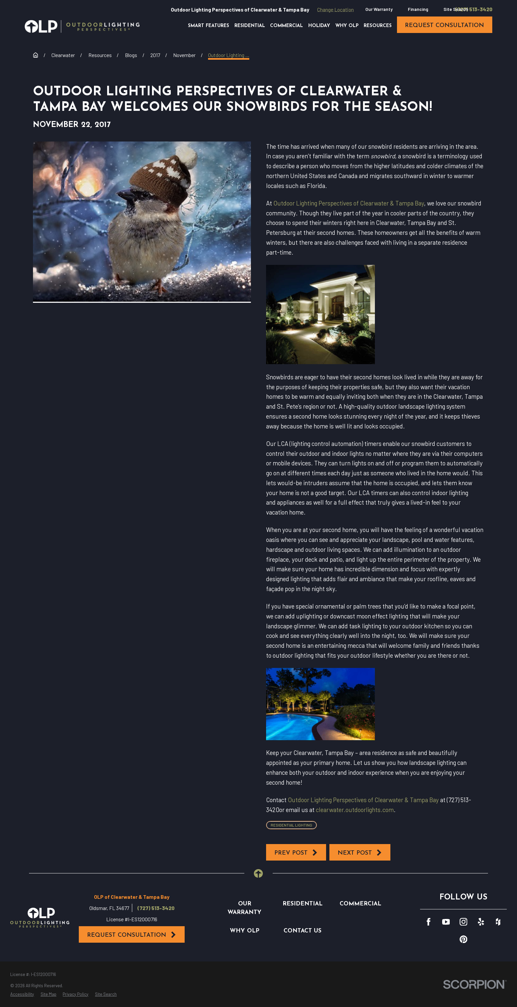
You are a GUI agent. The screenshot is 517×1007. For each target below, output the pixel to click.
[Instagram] (463, 922)
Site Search (455, 9)
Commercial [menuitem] (286, 25)
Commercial (360, 904)
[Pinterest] (463, 939)
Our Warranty (379, 9)
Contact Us (302, 931)
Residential (302, 904)
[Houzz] (498, 922)
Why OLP (244, 931)
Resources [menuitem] (378, 25)
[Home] (82, 26)
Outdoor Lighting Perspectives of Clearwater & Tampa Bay (348, 203)
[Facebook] (428, 922)
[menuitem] (22, 994)
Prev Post (296, 852)
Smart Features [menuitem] (208, 25)
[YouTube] (446, 922)
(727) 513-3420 (473, 9)
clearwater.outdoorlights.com (355, 809)
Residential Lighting (291, 825)
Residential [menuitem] (249, 25)
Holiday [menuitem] (319, 25)
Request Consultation (132, 934)
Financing (418, 9)
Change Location (335, 9)
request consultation (444, 25)
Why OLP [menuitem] (347, 25)
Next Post (360, 852)
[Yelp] (481, 922)
